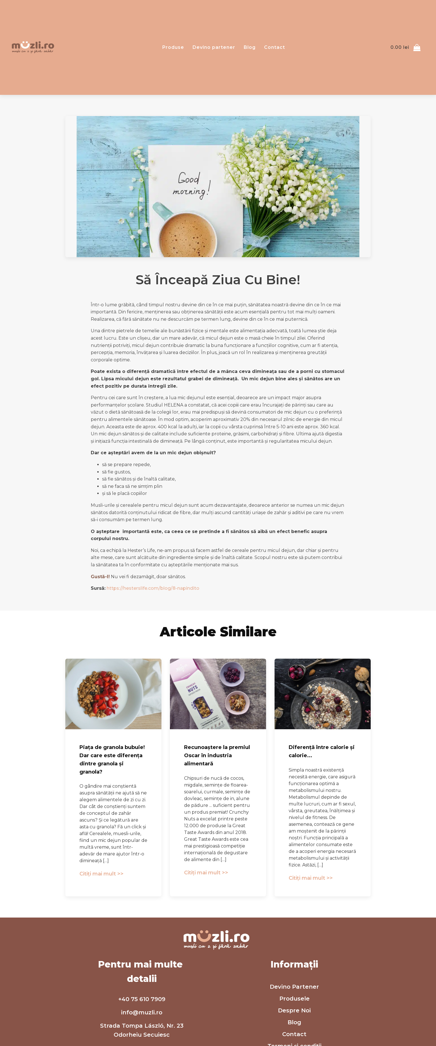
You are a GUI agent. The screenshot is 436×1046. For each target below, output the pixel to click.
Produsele (294, 998)
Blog (250, 47)
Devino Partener (294, 986)
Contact (274, 47)
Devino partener (214, 47)
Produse (173, 47)
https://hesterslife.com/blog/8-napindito (153, 588)
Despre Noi (294, 1010)
